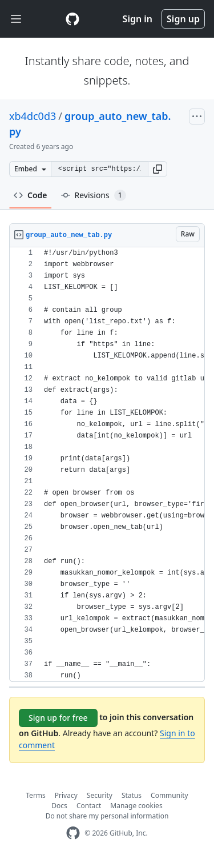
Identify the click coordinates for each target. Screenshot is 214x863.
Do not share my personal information (107, 816)
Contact (88, 805)
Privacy (66, 795)
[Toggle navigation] (16, 19)
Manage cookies (136, 805)
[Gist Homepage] (72, 19)
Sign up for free (58, 717)
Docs (59, 805)
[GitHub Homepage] (73, 833)
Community (169, 795)
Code (30, 195)
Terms (36, 795)
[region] (107, 464)
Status (132, 795)
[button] (157, 169)
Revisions (93, 195)
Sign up (183, 19)
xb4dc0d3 (32, 116)
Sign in (137, 19)
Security (99, 795)
